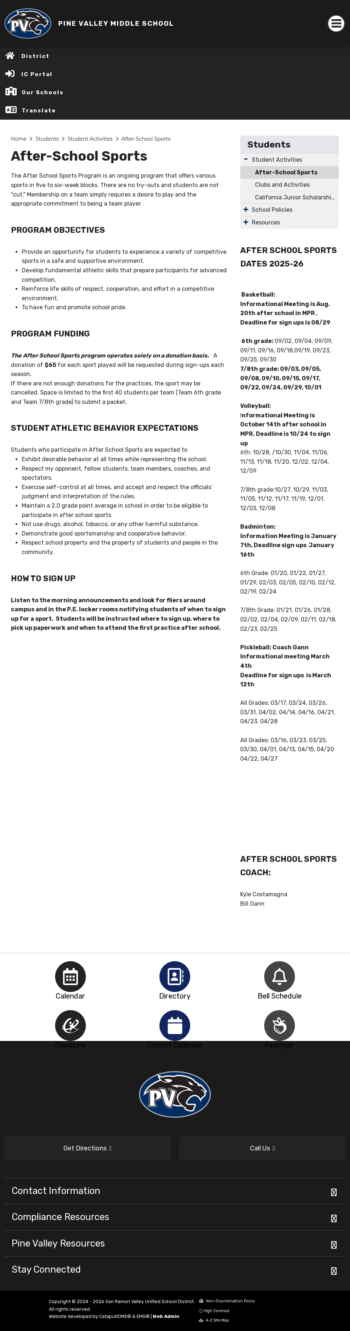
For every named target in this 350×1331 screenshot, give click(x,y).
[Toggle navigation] (336, 23)
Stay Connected (46, 1269)
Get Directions (87, 1148)
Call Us (262, 1148)
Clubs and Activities (282, 184)
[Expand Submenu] (246, 159)
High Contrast (216, 1311)
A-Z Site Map (214, 1320)
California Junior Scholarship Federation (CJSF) (297, 197)
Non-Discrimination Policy (227, 1301)
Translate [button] (39, 110)
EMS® (143, 1316)
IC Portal (37, 74)
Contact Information (56, 1190)
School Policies (272, 209)
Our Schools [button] (43, 92)
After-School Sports (145, 139)
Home (18, 139)
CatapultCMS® (115, 1316)
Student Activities (90, 139)
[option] (70, 976)
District (35, 56)
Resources (266, 222)
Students (47, 139)
